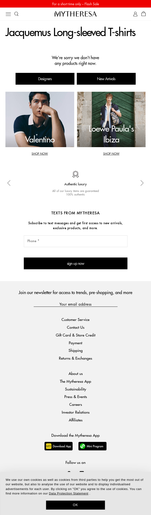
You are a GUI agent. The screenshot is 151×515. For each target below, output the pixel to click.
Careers (75, 404)
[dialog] (75, 493)
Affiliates (75, 420)
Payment (75, 342)
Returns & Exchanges (75, 358)
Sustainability (75, 389)
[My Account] (135, 14)
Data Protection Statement (68, 493)
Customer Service (75, 319)
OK (75, 505)
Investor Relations (76, 412)
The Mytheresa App (75, 381)
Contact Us (75, 327)
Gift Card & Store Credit (75, 335)
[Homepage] (75, 14)
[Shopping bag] (143, 14)
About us (76, 373)
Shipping (76, 350)
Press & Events (75, 396)
